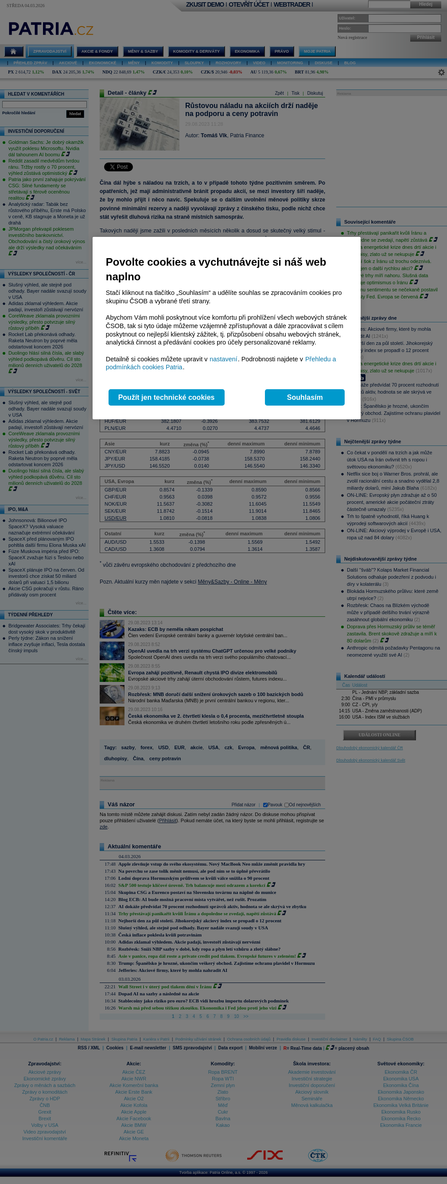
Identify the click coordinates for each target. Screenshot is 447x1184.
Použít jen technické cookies (166, 397)
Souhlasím (305, 397)
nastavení (223, 359)
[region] (227, 328)
